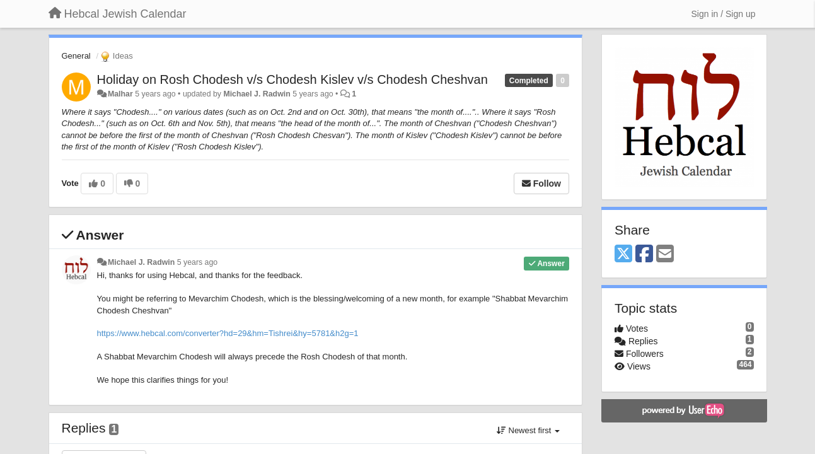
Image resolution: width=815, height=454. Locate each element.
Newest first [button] (528, 430)
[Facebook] (644, 254)
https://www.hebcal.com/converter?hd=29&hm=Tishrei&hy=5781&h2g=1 (228, 333)
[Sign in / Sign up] (723, 14)
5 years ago (197, 262)
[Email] (665, 254)
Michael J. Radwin (256, 94)
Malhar (120, 94)
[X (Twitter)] (623, 254)
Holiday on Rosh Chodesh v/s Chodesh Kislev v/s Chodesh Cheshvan (292, 79)
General (76, 56)
